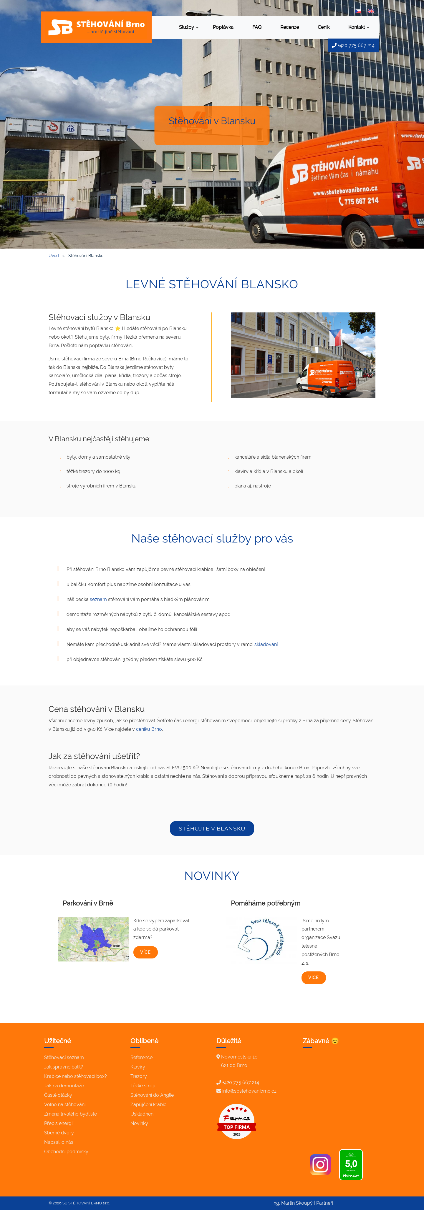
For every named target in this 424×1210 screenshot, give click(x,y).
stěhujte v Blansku (212, 828)
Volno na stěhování (64, 1104)
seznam (98, 599)
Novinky (139, 1123)
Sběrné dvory (59, 1133)
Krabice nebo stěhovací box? (75, 1076)
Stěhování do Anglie (152, 1095)
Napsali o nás (58, 1142)
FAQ (256, 27)
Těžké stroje (143, 1085)
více (145, 952)
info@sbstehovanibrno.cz (249, 1091)
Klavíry (137, 1067)
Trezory (138, 1076)
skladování (266, 644)
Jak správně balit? (63, 1067)
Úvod (54, 255)
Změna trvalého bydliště (70, 1114)
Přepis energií (58, 1123)
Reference (141, 1057)
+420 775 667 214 (353, 45)
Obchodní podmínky (66, 1151)
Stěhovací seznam (64, 1057)
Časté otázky (58, 1095)
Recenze (289, 27)
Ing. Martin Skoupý (292, 1203)
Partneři (324, 1203)
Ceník (323, 27)
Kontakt (359, 28)
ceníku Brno (149, 729)
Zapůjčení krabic (148, 1104)
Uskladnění (142, 1114)
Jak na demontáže (64, 1085)
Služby (189, 28)
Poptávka (223, 27)
